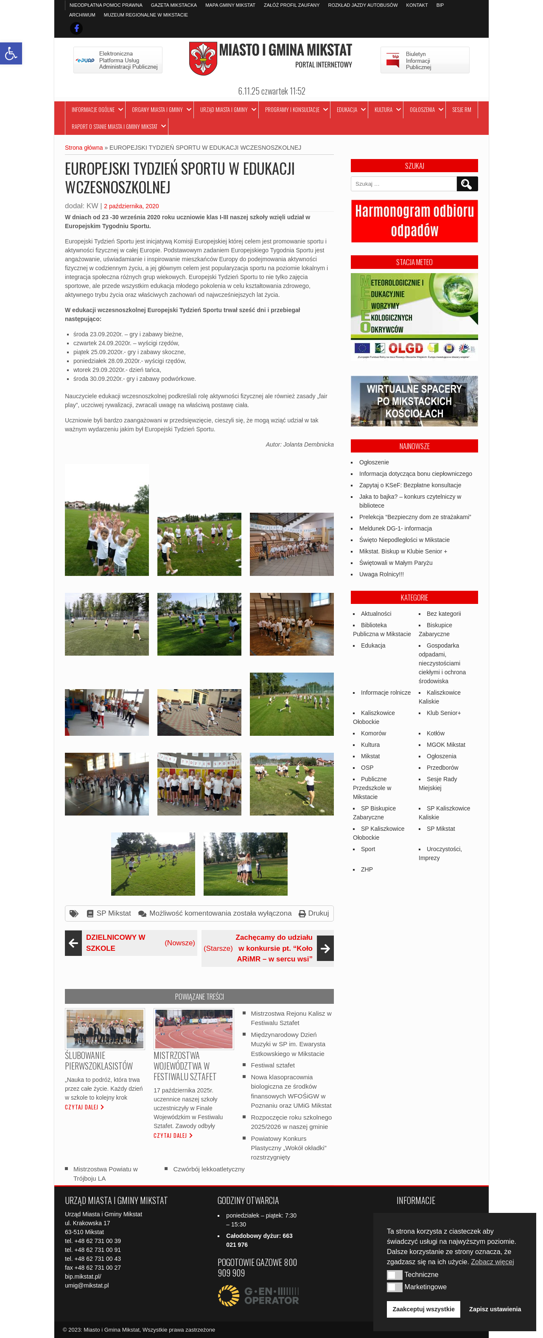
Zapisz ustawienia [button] (495, 1309)
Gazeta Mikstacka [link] (174, 5)
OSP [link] (367, 767)
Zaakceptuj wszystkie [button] (424, 1309)
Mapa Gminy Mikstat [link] (230, 5)
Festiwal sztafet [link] (273, 1065)
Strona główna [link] (84, 147)
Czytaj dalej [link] (81, 1107)
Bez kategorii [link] (444, 613)
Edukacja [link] (347, 109)
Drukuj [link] (318, 913)
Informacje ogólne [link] (93, 109)
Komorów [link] (373, 733)
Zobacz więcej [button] (492, 1261)
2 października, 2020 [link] (131, 206)
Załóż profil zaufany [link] (292, 5)
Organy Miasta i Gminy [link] (157, 109)
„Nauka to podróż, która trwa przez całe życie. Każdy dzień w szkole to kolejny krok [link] (104, 1088)
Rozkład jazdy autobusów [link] (363, 5)
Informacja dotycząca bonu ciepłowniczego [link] (415, 473)
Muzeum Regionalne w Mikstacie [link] (146, 14)
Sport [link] (368, 849)
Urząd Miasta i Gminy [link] (224, 109)
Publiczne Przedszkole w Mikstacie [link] (372, 788)
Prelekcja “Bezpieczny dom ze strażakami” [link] (415, 517)
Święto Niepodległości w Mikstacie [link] (404, 539)
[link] (11, 53)
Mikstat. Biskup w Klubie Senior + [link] (403, 551)
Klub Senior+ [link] (444, 713)
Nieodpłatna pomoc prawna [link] (106, 5)
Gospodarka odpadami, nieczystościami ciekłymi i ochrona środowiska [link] (442, 663)
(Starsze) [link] (268, 948)
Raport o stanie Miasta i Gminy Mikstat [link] (114, 126)
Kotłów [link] (436, 733)
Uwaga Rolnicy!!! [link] (381, 574)
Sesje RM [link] (461, 109)
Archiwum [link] (82, 14)
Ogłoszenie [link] (374, 462)
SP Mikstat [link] (114, 913)
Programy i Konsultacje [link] (292, 109)
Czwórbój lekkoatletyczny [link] (208, 1169)
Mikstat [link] (370, 756)
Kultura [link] (383, 109)
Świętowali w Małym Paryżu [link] (396, 562)
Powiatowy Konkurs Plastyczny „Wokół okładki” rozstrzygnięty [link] (289, 1147)
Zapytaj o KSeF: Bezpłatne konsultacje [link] (410, 485)
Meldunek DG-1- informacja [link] (395, 528)
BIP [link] (440, 5)
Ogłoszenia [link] (422, 109)
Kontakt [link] (417, 5)
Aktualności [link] (376, 613)
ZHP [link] (367, 869)
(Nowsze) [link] (131, 943)
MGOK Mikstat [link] (446, 744)
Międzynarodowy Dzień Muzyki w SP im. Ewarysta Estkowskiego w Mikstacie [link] (288, 1044)
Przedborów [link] (443, 767)
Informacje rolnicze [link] (386, 692)
